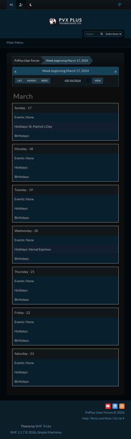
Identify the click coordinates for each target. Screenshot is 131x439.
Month (31, 80)
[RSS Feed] (121, 406)
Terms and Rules (101, 418)
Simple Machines (49, 432)
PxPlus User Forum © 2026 (104, 412)
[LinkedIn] (115, 406)
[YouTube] (108, 406)
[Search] (101, 34)
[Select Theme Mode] (30, 4)
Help (85, 418)
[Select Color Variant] (119, 4)
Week (44, 80)
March (23, 96)
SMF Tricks (43, 426)
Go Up (119, 418)
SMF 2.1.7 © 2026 (23, 432)
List (19, 80)
